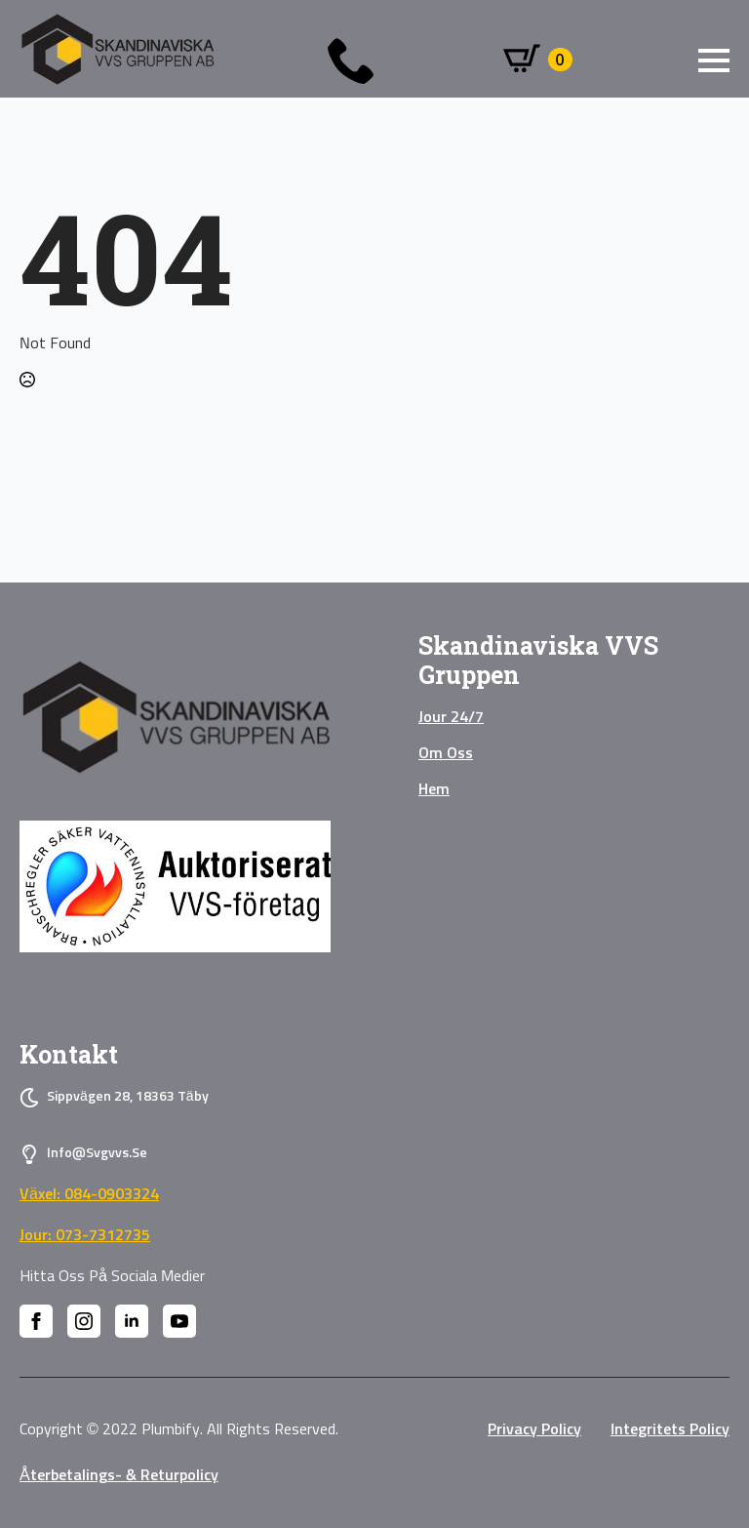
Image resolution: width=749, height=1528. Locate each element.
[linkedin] (131, 1321)
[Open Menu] (713, 60)
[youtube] (179, 1321)
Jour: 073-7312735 (85, 1235)
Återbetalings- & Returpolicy (119, 1475)
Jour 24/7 (451, 717)
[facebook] (36, 1321)
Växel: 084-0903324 (89, 1194)
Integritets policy (670, 1429)
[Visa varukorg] (538, 59)
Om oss (445, 753)
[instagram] (83, 1321)
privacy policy (534, 1429)
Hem (434, 789)
